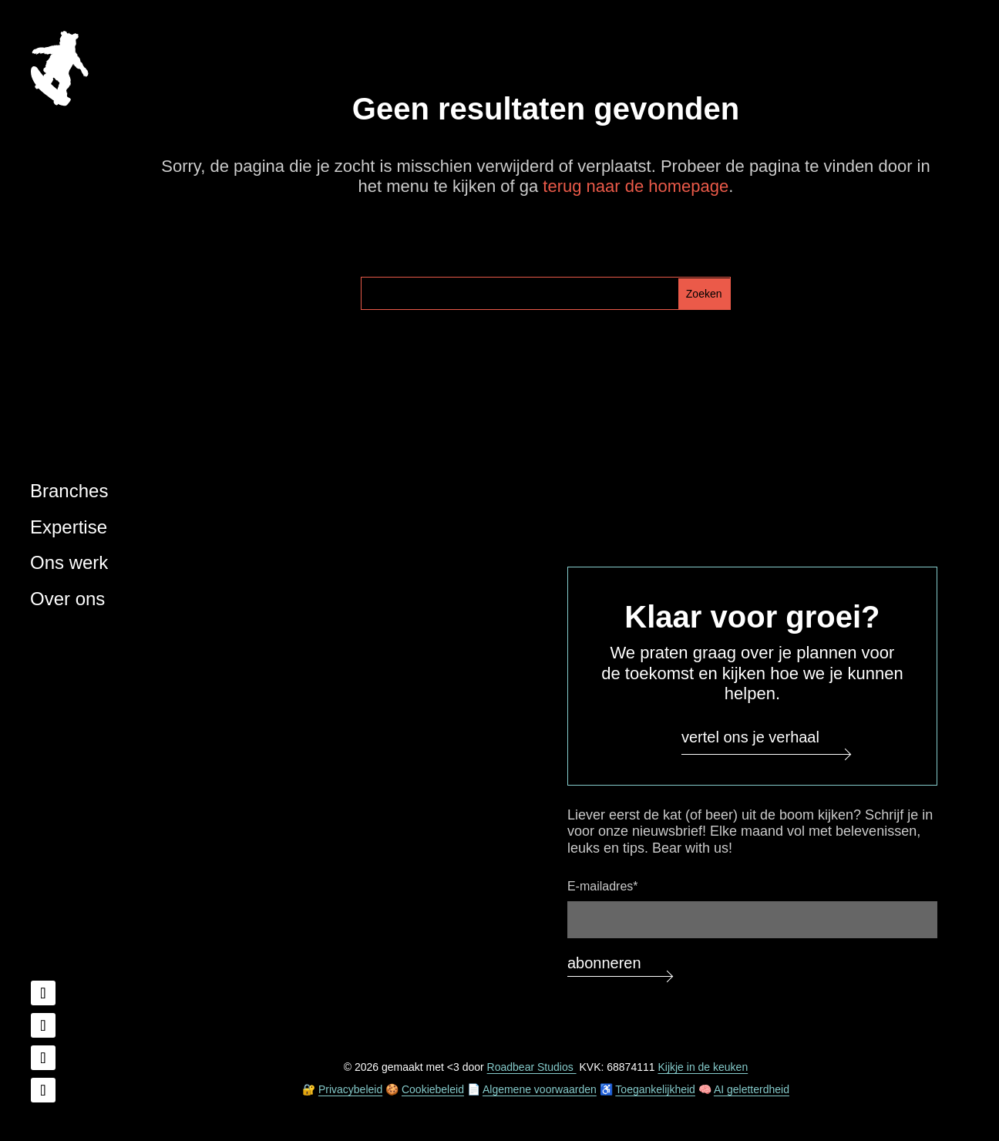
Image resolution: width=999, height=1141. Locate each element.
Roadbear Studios (532, 1067)
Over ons (67, 598)
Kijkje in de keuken (703, 1067)
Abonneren (604, 962)
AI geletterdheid (751, 1089)
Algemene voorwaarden (540, 1089)
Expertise (68, 527)
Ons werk (69, 562)
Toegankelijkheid (655, 1089)
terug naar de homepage (635, 186)
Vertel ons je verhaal (750, 737)
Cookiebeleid (433, 1089)
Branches (69, 490)
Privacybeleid (350, 1089)
